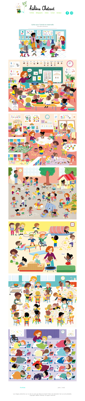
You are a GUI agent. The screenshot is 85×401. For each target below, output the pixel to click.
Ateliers (47, 13)
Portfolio (32, 13)
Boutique (59, 13)
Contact (53, 13)
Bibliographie (39, 13)
